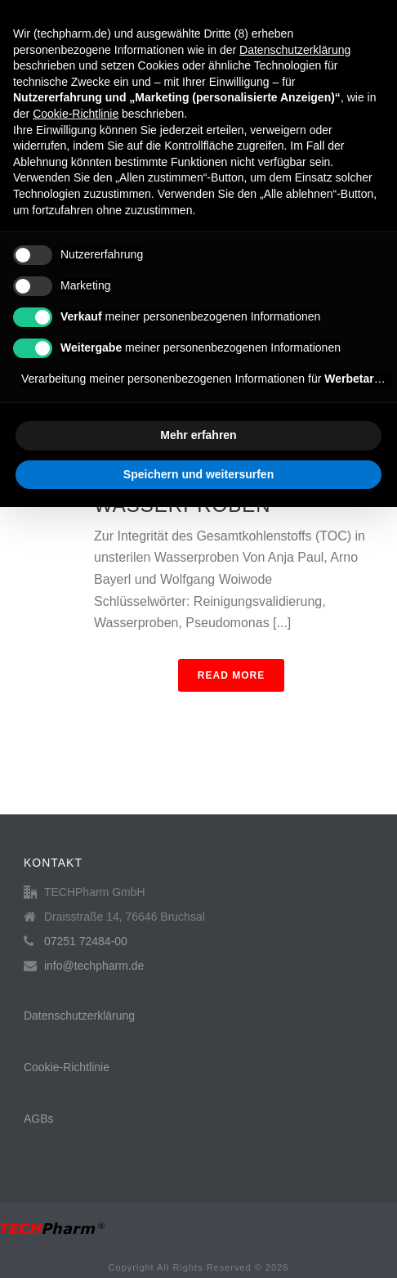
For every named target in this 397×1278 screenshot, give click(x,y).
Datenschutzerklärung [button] (294, 49)
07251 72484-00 (85, 941)
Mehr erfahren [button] (198, 435)
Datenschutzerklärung (79, 1015)
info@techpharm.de (94, 965)
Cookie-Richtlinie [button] (75, 113)
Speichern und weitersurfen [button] (198, 474)
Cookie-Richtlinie (66, 1067)
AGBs (39, 1118)
